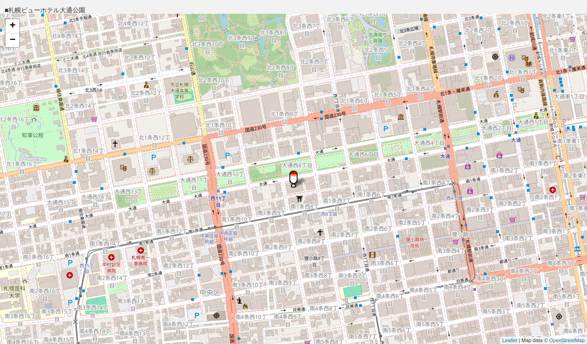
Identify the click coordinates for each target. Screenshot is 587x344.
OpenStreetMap (567, 340)
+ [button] (13, 26)
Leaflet (509, 340)
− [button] (13, 40)
